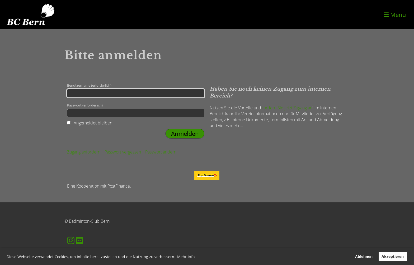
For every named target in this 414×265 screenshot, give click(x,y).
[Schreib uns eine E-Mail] (79, 240)
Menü (395, 14)
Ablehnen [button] (364, 256)
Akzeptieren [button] (393, 256)
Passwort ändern (160, 152)
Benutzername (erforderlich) (135, 90)
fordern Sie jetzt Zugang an (287, 108)
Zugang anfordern (83, 152)
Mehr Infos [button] (186, 256)
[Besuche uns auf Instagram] (70, 240)
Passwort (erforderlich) (135, 110)
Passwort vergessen (123, 152)
